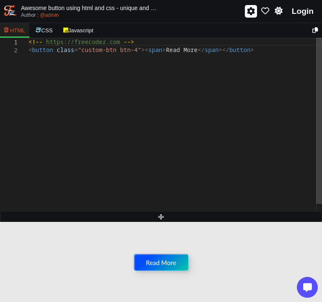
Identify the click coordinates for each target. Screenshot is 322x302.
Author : (40, 15)
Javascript (78, 30)
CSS (44, 30)
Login (303, 11)
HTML (14, 30)
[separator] (161, 217)
